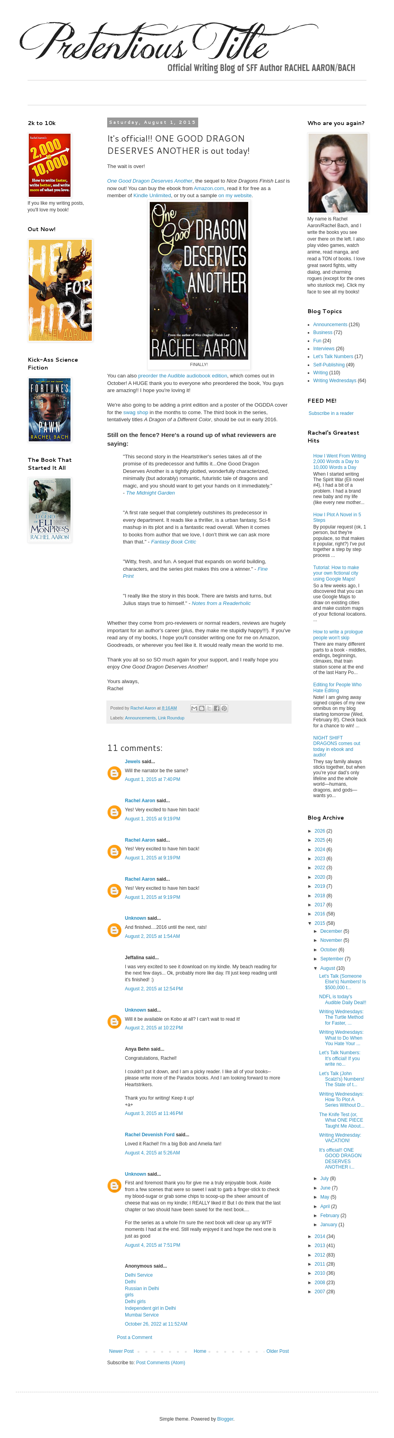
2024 (321, 849)
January (329, 1224)
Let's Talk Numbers (333, 356)
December (332, 931)
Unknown (135, 918)
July (325, 1178)
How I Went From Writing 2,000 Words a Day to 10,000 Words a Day (339, 461)
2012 (321, 1255)
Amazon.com (209, 188)
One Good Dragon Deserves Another (150, 181)
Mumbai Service (142, 1315)
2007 (321, 1291)
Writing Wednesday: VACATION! (340, 1137)
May (325, 1197)
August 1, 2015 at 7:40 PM (152, 779)
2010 (321, 1273)
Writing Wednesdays (335, 380)
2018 (321, 895)
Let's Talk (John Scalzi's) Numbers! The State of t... (341, 1079)
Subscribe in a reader (331, 413)
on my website (234, 195)
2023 (321, 858)
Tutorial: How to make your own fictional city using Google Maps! (336, 573)
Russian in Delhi (142, 1288)
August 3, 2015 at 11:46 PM (154, 1113)
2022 (321, 867)
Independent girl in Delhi (150, 1308)
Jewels (132, 761)
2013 (321, 1245)
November (332, 940)
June (326, 1188)
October (329, 949)
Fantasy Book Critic (173, 542)
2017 (321, 905)
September (332, 959)
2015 (321, 923)
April (325, 1206)
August (328, 968)
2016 (321, 914)
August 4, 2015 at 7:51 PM (152, 1245)
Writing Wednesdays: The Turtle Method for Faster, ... (341, 1017)
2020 (321, 877)
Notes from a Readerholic (221, 603)
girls (129, 1295)
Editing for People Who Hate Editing (337, 687)
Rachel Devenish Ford (150, 1134)
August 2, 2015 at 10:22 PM (154, 1028)
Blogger (225, 1419)
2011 (321, 1264)
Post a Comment (134, 1337)
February (330, 1215)
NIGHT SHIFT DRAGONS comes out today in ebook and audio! (336, 746)
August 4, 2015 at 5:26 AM (152, 1153)
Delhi (130, 1282)
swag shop (135, 412)
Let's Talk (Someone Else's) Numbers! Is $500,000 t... (342, 981)
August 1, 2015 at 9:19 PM (152, 819)
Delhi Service (139, 1275)
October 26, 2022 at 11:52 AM (156, 1324)
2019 (321, 886)
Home (200, 1351)
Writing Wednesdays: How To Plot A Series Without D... (341, 1099)
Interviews (324, 348)
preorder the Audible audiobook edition (182, 376)
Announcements (140, 717)
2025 (321, 840)
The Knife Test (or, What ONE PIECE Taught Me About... (341, 1120)
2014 (321, 1236)
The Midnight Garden (150, 493)
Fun (317, 341)
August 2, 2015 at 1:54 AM (152, 936)
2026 (321, 831)
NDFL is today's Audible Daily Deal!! (342, 999)
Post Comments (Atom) (160, 1362)
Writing (320, 372)
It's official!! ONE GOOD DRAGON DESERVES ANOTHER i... (340, 1158)
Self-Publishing (329, 365)
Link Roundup (171, 717)
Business (323, 332)
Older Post (277, 1351)
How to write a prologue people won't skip (338, 634)
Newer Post (121, 1351)
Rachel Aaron (140, 800)
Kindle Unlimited (152, 195)
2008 (321, 1282)
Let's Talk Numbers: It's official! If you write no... (340, 1058)
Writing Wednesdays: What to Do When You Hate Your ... (341, 1037)
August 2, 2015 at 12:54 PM (154, 989)
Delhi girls (135, 1301)
